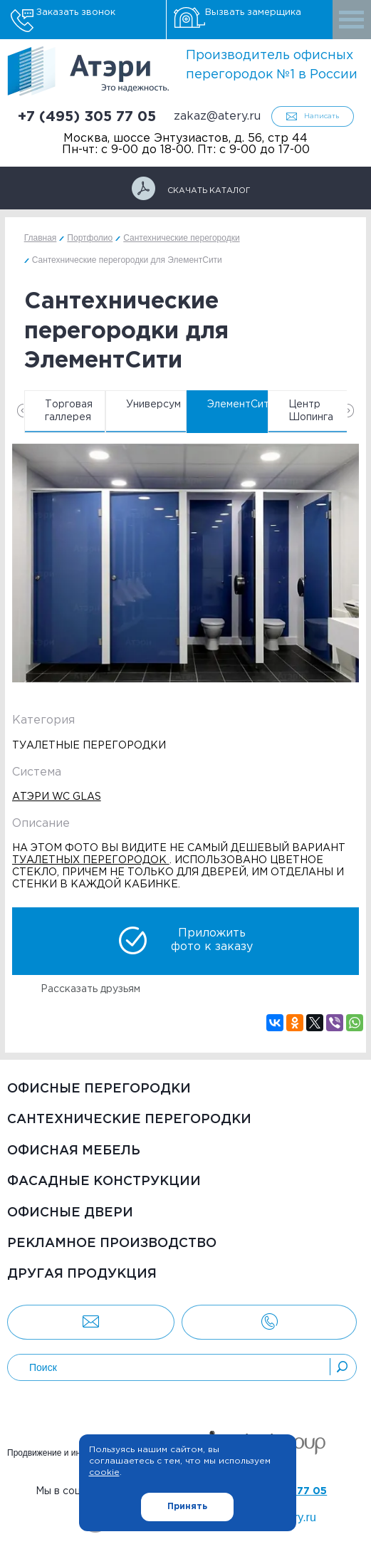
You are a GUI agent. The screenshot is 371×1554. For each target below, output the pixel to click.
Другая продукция (82, 1274)
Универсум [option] (153, 404)
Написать (321, 116)
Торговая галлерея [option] (69, 411)
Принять (187, 1507)
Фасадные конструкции (104, 1181)
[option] (186, 566)
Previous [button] (20, 410)
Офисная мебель (73, 1151)
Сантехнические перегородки (129, 1119)
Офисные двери (70, 1213)
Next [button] (351, 410)
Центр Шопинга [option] (310, 411)
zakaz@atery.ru (217, 116)
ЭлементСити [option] (237, 404)
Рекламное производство (111, 1243)
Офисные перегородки (99, 1089)
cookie (104, 1472)
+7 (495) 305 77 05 (87, 116)
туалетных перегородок (90, 860)
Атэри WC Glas (56, 797)
